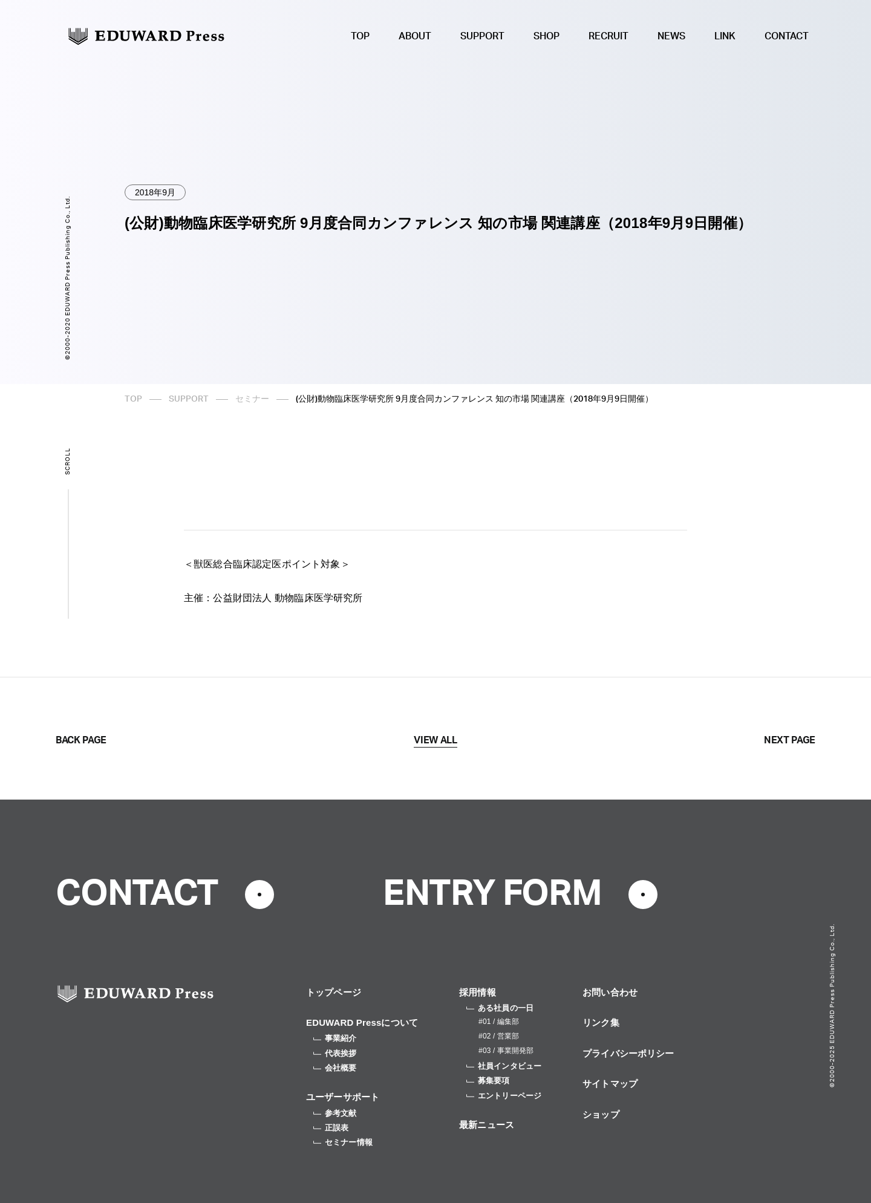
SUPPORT (482, 36)
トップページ (333, 992)
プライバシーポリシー (628, 1053)
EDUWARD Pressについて (362, 1022)
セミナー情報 (343, 1142)
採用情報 (477, 992)
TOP (360, 36)
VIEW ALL (435, 740)
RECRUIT (608, 36)
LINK (725, 36)
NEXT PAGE (789, 740)
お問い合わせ (610, 992)
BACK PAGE (81, 740)
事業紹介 (335, 1038)
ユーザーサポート (342, 1097)
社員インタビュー (503, 1066)
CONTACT (787, 36)
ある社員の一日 (499, 1007)
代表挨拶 (335, 1053)
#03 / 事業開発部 (505, 1050)
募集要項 (488, 1080)
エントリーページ (503, 1095)
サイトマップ (610, 1083)
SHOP (546, 36)
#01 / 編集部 (498, 1021)
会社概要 (335, 1067)
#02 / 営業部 (498, 1036)
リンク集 (600, 1022)
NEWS (671, 36)
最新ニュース (486, 1125)
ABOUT (415, 36)
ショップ (600, 1114)
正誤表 (330, 1127)
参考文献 (335, 1113)
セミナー (252, 399)
